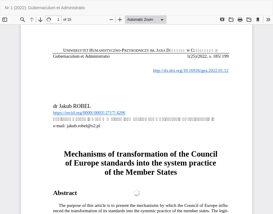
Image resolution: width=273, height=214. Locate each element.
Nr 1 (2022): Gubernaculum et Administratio (45, 7)
